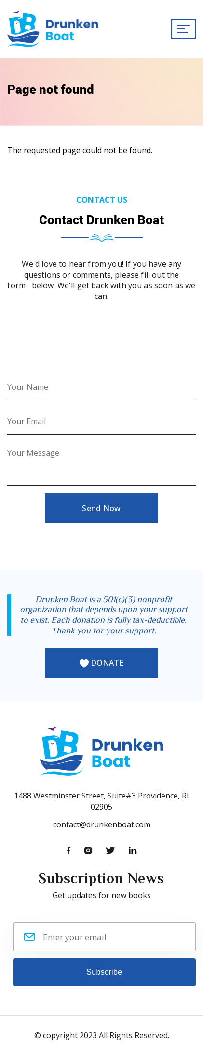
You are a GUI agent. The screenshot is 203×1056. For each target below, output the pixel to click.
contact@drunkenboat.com (101, 824)
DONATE (101, 662)
